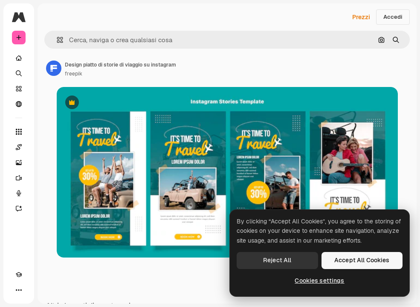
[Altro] (19, 290)
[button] (56, 40)
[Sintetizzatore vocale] (19, 193)
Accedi (393, 16)
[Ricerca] (19, 73)
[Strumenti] (19, 132)
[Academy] (19, 274)
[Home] (19, 58)
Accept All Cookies (362, 260)
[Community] (19, 104)
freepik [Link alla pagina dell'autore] (73, 73)
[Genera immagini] (19, 162)
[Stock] (19, 89)
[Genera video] (19, 178)
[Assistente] (19, 208)
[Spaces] (19, 147)
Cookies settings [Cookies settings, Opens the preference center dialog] (319, 280)
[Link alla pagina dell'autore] (53, 68)
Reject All (277, 260)
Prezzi (361, 17)
